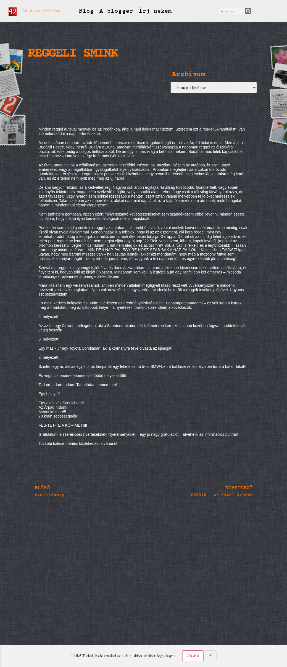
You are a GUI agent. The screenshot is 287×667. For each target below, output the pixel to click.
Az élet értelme (41, 11)
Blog (86, 10)
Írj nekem (155, 10)
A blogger (116, 10)
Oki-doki (193, 655)
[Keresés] (248, 11)
